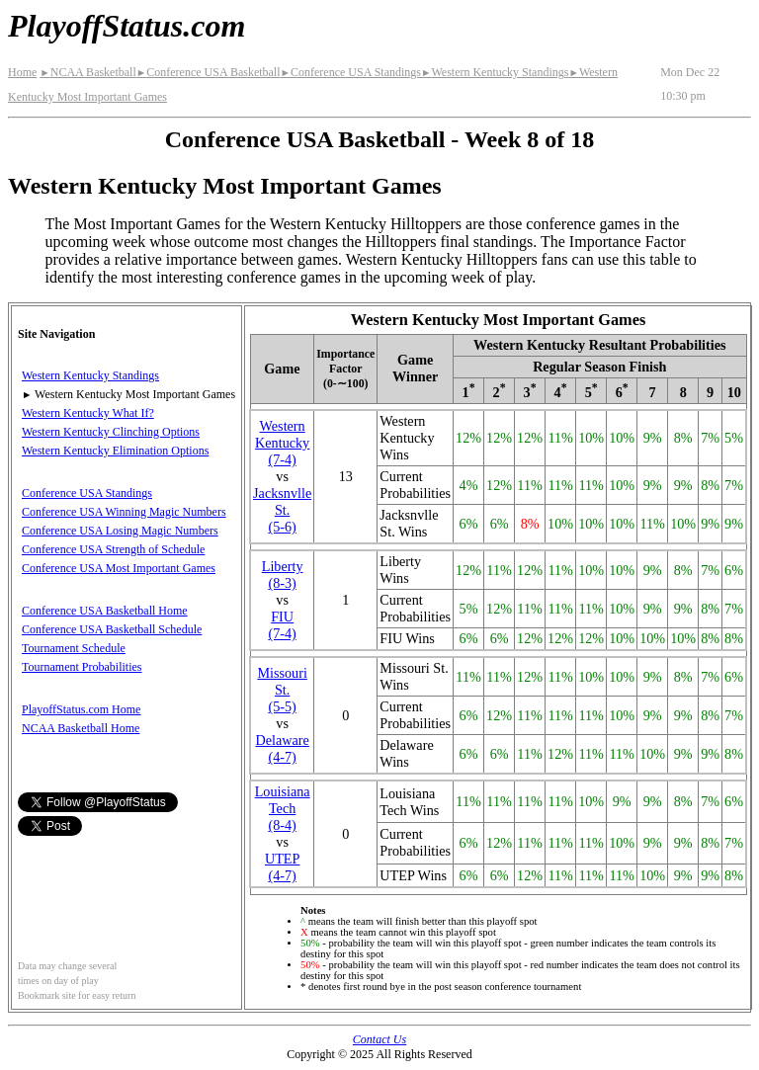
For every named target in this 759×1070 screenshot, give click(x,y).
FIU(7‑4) (281, 625)
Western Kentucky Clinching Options (111, 432)
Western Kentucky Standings (494, 72)
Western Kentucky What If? (88, 413)
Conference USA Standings (351, 72)
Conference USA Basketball (208, 72)
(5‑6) (282, 510)
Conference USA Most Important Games (118, 568)
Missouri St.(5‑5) (281, 689)
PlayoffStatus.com (126, 25)
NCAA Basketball (87, 72)
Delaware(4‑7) (281, 748)
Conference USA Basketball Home (105, 610)
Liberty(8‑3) (282, 574)
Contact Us (379, 1039)
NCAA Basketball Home (80, 728)
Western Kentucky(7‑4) (282, 442)
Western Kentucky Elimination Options (115, 450)
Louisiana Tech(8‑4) (282, 808)
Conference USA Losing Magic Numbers (120, 530)
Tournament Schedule (74, 648)
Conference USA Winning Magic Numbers (124, 512)
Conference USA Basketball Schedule (112, 629)
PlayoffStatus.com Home (81, 709)
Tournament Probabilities (81, 667)
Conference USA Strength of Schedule (113, 549)
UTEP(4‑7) (282, 867)
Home (22, 72)
